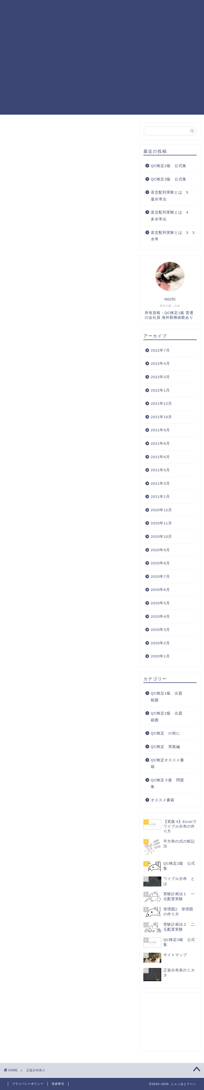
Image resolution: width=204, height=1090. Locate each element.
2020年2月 (160, 643)
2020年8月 (160, 563)
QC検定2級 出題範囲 (138, 8)
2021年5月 (160, 470)
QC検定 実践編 (110, 18)
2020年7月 (160, 577)
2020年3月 (160, 630)
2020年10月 (161, 537)
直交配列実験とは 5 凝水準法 (171, 195)
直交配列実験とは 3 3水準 (173, 236)
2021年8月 (160, 443)
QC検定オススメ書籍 (154, 18)
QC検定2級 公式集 (168, 166)
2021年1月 (160, 497)
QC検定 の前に (165, 733)
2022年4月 (160, 364)
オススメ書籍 (162, 800)
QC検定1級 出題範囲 (87, 8)
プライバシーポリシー (28, 1083)
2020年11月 (161, 523)
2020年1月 (160, 656)
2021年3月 (160, 483)
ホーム (52, 8)
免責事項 (58, 1083)
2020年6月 (160, 590)
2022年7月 (160, 350)
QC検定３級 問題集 (66, 18)
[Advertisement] (102, 78)
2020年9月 (160, 550)
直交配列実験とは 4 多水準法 (171, 215)
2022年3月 (160, 377)
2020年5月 (160, 603)
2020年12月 (161, 510)
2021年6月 (160, 457)
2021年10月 (161, 417)
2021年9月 (160, 430)
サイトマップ (58, 29)
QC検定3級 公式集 (168, 179)
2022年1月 (160, 390)
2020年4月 (160, 616)
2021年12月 (161, 403)
